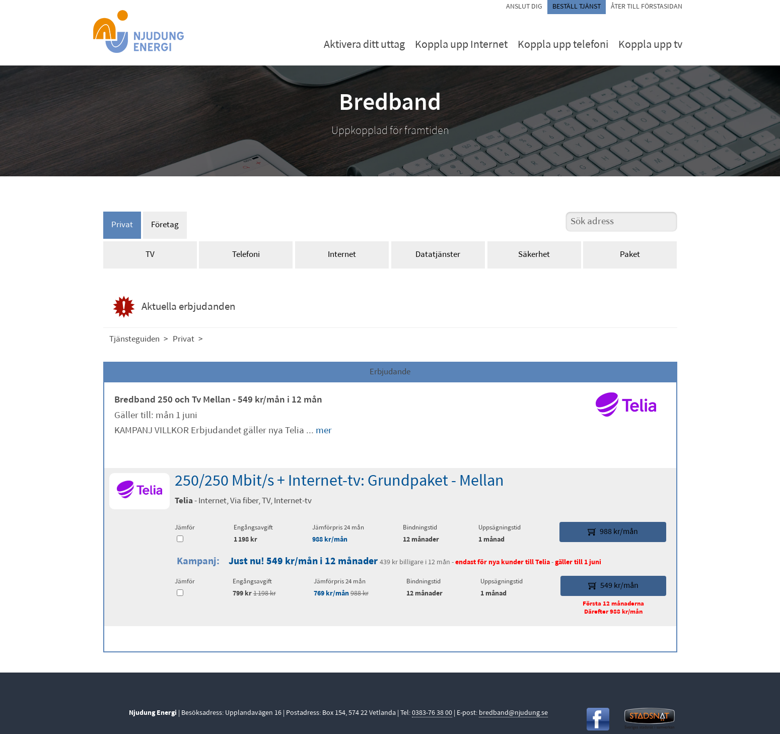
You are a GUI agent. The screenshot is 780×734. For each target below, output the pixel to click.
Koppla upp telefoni (563, 45)
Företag (165, 225)
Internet (342, 254)
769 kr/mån (331, 593)
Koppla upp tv (650, 45)
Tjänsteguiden (134, 339)
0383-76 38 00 (432, 713)
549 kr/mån (613, 586)
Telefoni (246, 254)
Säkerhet (534, 254)
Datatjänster (437, 254)
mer (324, 431)
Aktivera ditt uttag (364, 45)
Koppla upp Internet (461, 45)
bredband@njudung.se (513, 713)
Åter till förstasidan (646, 7)
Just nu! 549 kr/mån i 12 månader (303, 562)
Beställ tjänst (576, 7)
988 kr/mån (329, 540)
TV (150, 254)
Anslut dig (524, 7)
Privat (122, 225)
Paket (630, 254)
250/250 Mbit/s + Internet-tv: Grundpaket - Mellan (339, 482)
